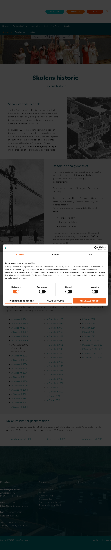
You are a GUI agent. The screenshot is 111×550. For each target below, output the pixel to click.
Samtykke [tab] (20, 255)
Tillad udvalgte (55, 301)
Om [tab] (90, 255)
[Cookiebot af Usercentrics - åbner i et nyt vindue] (96, 248)
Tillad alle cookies (90, 301)
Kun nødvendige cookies (21, 301)
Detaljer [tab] (55, 255)
